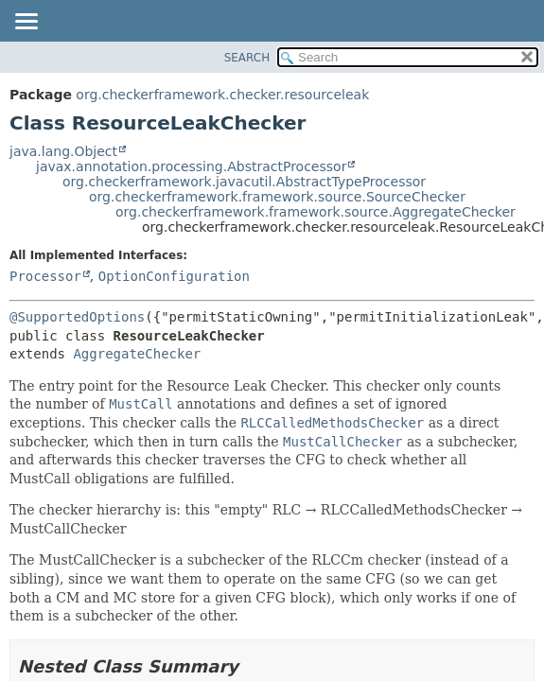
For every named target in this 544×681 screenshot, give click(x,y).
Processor (45, 276)
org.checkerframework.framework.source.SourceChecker (277, 196)
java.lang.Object (63, 151)
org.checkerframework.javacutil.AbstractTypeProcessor (244, 181)
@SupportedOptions (77, 316)
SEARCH (247, 57)
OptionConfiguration (174, 276)
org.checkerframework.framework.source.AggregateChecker (315, 211)
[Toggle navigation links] (25, 22)
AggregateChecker (137, 353)
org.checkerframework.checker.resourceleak (222, 94)
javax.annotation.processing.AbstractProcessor (191, 166)
